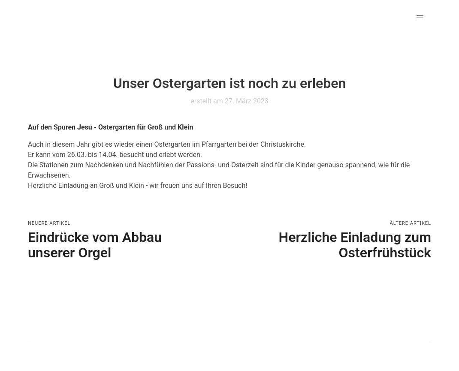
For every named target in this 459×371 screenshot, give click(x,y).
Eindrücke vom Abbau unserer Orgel (95, 245)
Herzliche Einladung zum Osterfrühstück (355, 245)
